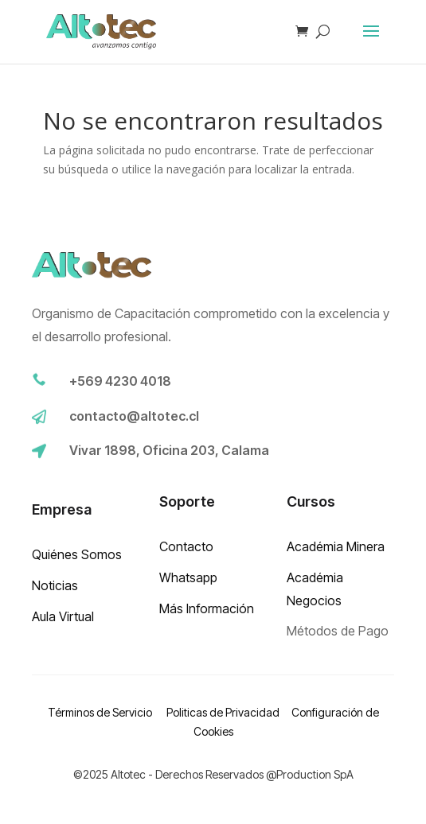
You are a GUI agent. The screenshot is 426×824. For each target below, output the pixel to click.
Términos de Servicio (101, 712)
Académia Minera (336, 546)
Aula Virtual (63, 616)
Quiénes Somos (77, 554)
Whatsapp (188, 577)
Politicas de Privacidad (222, 712)
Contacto (186, 546)
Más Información (206, 608)
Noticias (55, 585)
